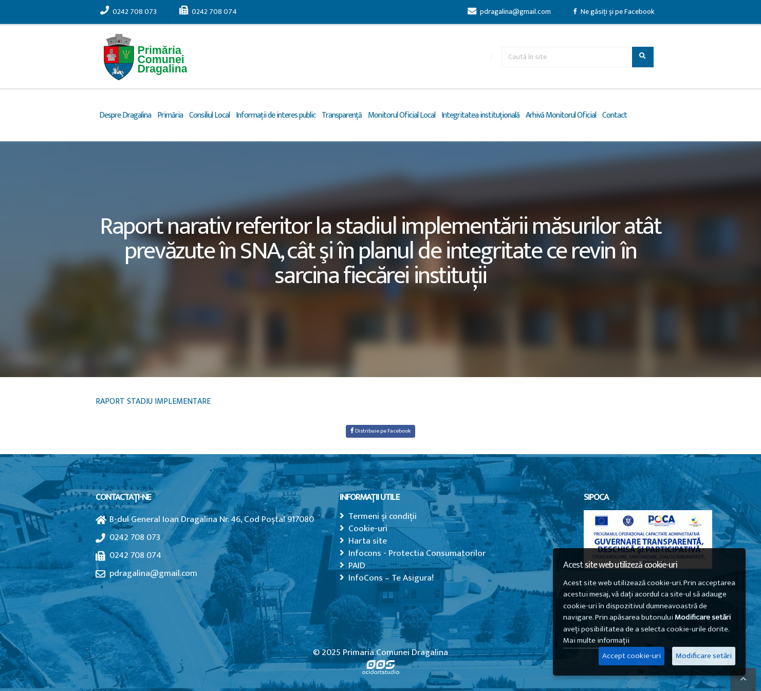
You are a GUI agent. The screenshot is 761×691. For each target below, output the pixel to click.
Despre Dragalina (125, 115)
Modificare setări (704, 655)
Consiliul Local (209, 115)
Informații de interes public (275, 115)
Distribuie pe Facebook (380, 431)
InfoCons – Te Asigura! (391, 577)
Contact (614, 115)
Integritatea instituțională (480, 115)
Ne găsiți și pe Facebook (614, 12)
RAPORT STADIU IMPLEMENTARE (153, 401)
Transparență (342, 115)
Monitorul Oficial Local (401, 115)
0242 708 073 (128, 12)
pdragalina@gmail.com (509, 12)
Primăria (170, 115)
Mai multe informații (596, 640)
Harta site (367, 540)
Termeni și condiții (382, 516)
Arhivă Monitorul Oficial (561, 115)
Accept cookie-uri (631, 655)
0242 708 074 (208, 12)
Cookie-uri (367, 528)
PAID (356, 565)
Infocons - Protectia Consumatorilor (417, 553)
